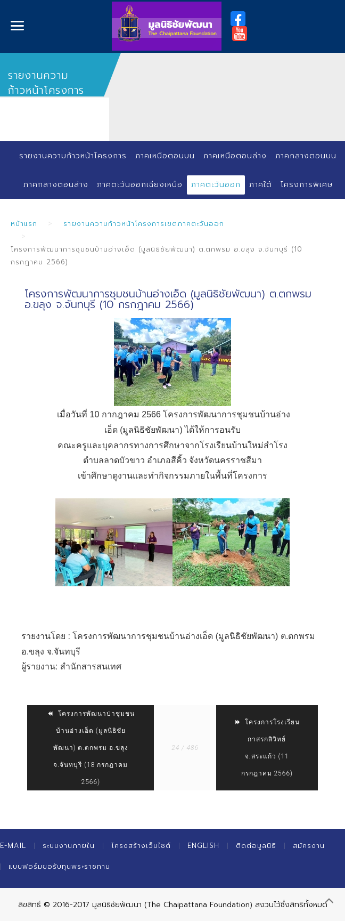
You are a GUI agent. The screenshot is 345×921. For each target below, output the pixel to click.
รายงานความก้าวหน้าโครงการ (73, 155)
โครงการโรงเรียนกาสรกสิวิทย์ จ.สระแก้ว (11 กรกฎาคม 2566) (267, 747)
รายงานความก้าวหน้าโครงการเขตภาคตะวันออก (143, 224)
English (203, 846)
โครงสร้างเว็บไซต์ (141, 846)
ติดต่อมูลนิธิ (256, 846)
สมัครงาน (309, 846)
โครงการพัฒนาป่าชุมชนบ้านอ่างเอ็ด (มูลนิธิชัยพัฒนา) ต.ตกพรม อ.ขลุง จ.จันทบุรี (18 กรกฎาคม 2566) (91, 748)
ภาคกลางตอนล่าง (55, 184)
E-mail (13, 846)
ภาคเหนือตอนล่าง (235, 155)
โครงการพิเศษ (307, 184)
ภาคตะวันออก (216, 184)
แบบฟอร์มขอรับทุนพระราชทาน (59, 866)
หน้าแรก (24, 224)
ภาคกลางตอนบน (305, 155)
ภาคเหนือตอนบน (165, 155)
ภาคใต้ (260, 184)
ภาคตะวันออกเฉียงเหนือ (140, 184)
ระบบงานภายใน (69, 846)
